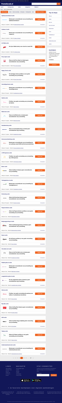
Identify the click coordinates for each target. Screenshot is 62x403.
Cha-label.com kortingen (15, 257)
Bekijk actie (40, 19)
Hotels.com (8, 372)
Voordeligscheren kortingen (18, 93)
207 (30, 357)
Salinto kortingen (16, 106)
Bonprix (7, 375)
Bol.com (50, 22)
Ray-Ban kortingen (14, 312)
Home (2, 9)
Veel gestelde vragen (20, 368)
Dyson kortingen (14, 244)
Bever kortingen (16, 175)
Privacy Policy (18, 375)
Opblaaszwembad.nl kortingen (19, 24)
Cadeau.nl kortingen (17, 38)
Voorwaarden (42, 24)
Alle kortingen (4, 11)
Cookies (17, 372)
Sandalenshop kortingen (17, 134)
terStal (50, 37)
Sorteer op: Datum (40, 11)
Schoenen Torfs (9, 369)
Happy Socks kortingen (17, 79)
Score (50, 31)
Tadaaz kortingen (14, 340)
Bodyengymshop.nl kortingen (16, 230)
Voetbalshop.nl (51, 34)
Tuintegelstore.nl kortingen (18, 189)
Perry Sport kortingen (17, 65)
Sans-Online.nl (8, 368)
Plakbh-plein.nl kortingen (15, 271)
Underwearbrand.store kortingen (16, 353)
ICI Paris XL (8, 373)
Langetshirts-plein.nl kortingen (16, 285)
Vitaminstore (51, 28)
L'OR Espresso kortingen (18, 161)
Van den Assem (52, 25)
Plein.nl (50, 16)
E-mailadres (54, 61)
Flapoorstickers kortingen (15, 216)
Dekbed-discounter (52, 40)
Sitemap (17, 371)
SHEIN (50, 44)
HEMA (50, 19)
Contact (17, 369)
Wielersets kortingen (17, 120)
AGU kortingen (13, 326)
